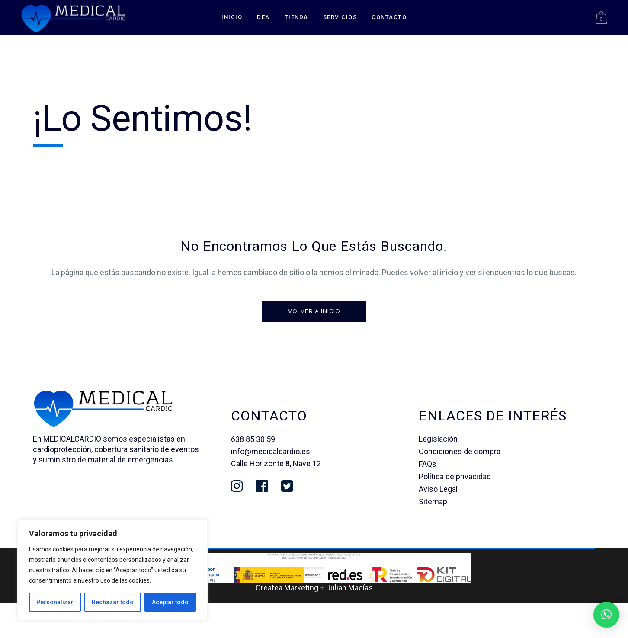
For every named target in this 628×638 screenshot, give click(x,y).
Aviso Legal (438, 489)
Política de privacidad (455, 476)
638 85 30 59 (253, 439)
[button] (606, 615)
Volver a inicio (314, 311)
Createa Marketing (287, 587)
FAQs (427, 463)
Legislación (438, 438)
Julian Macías (349, 587)
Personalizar (55, 602)
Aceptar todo (170, 602)
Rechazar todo (113, 602)
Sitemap (433, 501)
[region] (112, 570)
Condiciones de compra (459, 451)
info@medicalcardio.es (270, 451)
